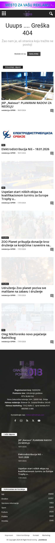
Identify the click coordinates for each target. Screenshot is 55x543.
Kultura (4, 512)
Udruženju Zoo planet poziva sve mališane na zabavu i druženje (23, 289)
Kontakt (36, 535)
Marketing (46, 535)
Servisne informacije (10, 503)
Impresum (9, 535)
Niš (3, 99)
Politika (4, 516)
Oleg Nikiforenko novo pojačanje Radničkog (23, 336)
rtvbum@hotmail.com (35, 415)
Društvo (5, 238)
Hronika (4, 521)
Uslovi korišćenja (22, 535)
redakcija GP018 (8, 110)
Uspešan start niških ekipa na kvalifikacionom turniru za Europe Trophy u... (24, 195)
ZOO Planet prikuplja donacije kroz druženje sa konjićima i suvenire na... (26, 243)
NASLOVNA (33, 54)
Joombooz (43, 540)
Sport (3, 508)
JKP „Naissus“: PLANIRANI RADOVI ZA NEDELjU (26, 104)
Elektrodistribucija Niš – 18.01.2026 (25, 149)
